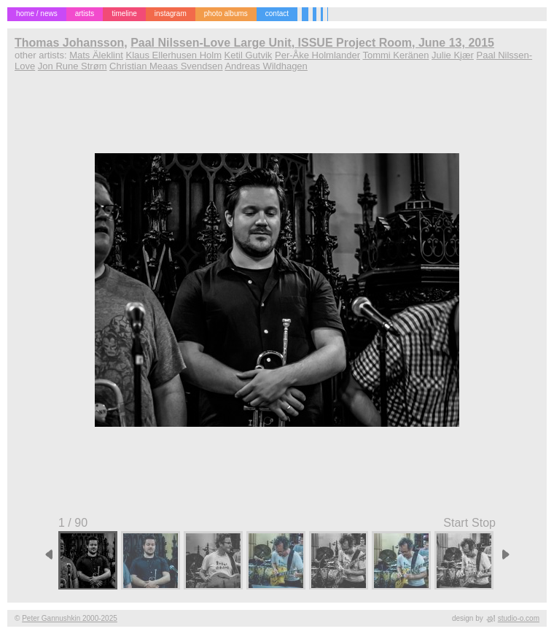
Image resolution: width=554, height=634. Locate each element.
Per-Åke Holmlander (317, 55)
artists (85, 13)
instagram (171, 13)
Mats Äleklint (96, 55)
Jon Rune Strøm (72, 66)
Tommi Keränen (395, 55)
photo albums (226, 13)
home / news (37, 13)
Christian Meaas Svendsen (165, 66)
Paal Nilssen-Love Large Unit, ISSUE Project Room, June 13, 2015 (312, 42)
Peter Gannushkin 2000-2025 (69, 618)
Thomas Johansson (69, 42)
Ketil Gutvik (249, 55)
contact (277, 13)
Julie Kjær (453, 55)
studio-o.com (518, 618)
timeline (124, 13)
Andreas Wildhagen (266, 66)
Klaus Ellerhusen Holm (173, 55)
